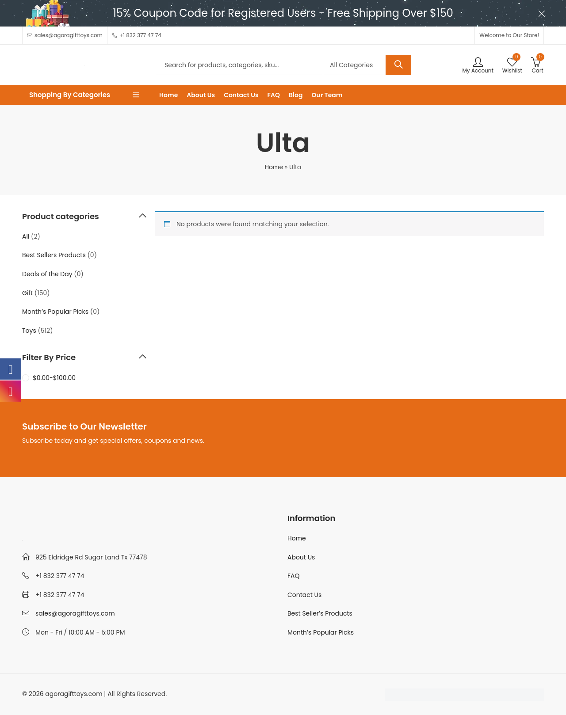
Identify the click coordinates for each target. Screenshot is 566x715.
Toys (29, 330)
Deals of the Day (47, 274)
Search (398, 65)
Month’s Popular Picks (55, 311)
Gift (27, 293)
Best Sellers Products (54, 255)
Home (273, 167)
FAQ (293, 575)
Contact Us (304, 594)
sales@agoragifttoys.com (75, 613)
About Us (301, 557)
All (25, 236)
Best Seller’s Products (319, 613)
